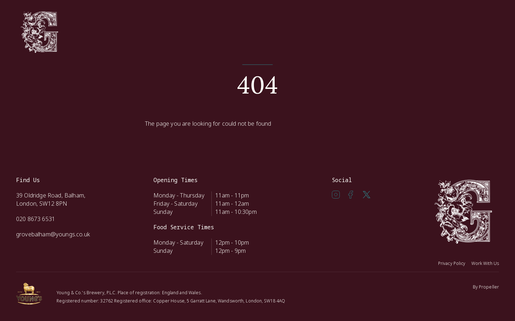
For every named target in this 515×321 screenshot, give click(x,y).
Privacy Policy (452, 263)
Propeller (489, 287)
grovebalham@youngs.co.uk (53, 234)
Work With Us (485, 263)
